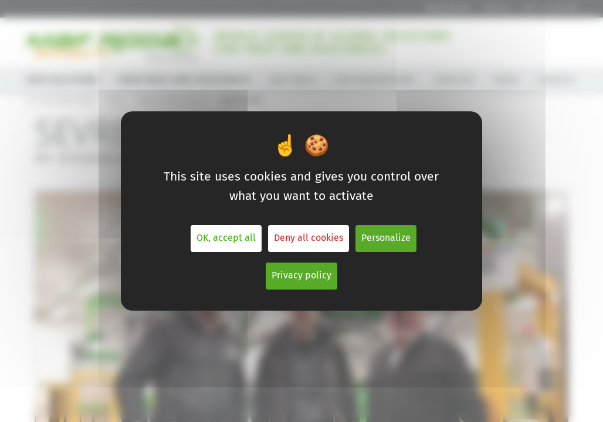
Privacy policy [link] (301, 275)
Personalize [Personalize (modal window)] (386, 238)
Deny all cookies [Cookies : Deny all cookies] (308, 238)
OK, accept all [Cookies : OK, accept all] (226, 238)
